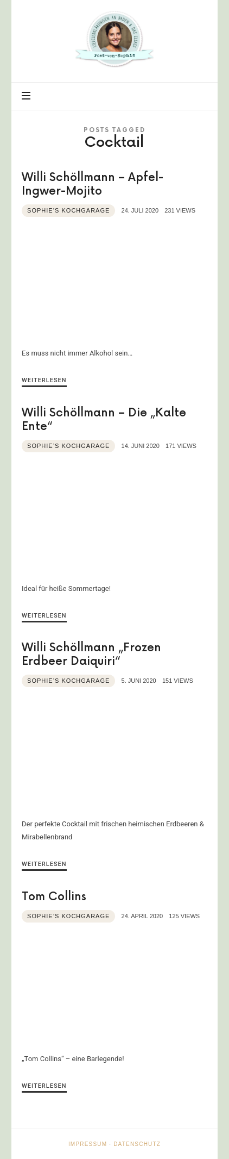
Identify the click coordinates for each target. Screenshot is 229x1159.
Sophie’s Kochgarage (68, 210)
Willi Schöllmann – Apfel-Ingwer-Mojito (92, 184)
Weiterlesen (44, 380)
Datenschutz (137, 1144)
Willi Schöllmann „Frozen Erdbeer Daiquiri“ (91, 654)
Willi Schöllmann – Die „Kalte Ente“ (104, 419)
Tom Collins (54, 896)
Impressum (87, 1144)
